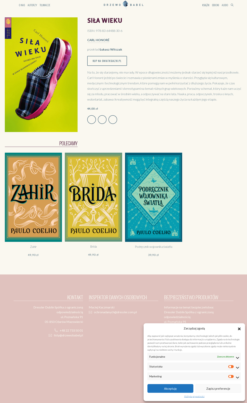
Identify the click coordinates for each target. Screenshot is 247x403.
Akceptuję (170, 388)
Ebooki (215, 5)
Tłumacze (45, 5)
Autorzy (32, 5)
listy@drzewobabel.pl (68, 335)
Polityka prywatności (194, 396)
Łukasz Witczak (111, 49)
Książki (205, 5)
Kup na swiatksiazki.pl (107, 61)
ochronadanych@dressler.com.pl (115, 312)
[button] (239, 328)
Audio (225, 5)
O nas (22, 5)
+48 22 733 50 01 (71, 330)
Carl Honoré (98, 40)
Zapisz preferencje (218, 388)
